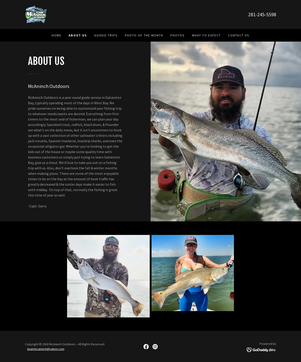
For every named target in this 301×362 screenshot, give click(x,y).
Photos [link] (177, 35)
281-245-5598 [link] (262, 14)
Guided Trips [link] (106, 35)
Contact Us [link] (238, 35)
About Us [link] (78, 35)
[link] (36, 14)
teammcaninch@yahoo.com (45, 349)
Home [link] (56, 35)
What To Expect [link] (206, 35)
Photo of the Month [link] (144, 35)
